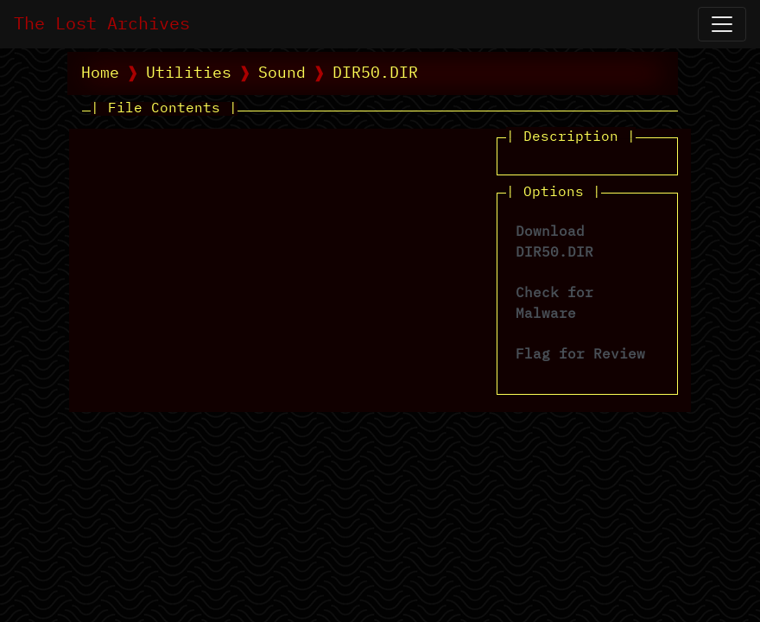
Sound (282, 73)
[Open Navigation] (722, 24)
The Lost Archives (102, 24)
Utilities (188, 73)
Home (100, 73)
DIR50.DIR (375, 73)
